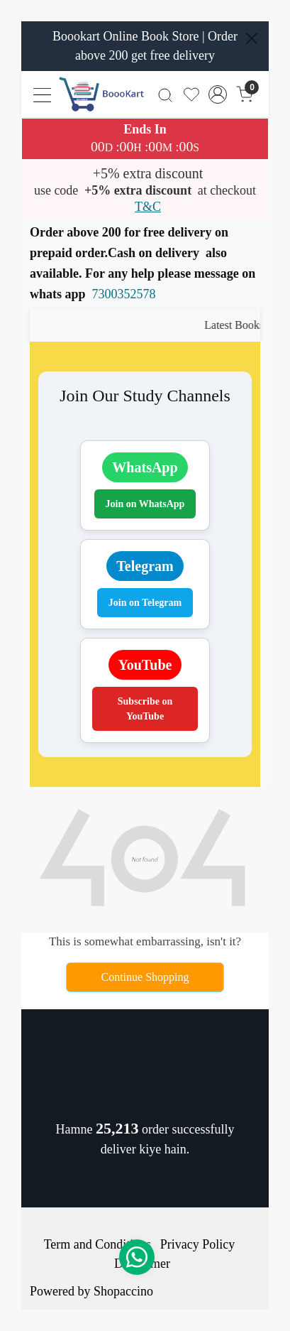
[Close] (252, 38)
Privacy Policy (197, 1244)
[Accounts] (218, 94)
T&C (148, 207)
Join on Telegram (145, 602)
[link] (165, 94)
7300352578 (124, 294)
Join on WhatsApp (145, 504)
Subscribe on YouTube (145, 709)
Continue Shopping (145, 977)
